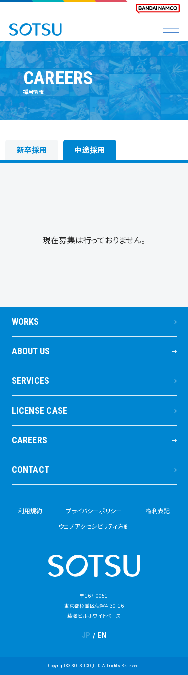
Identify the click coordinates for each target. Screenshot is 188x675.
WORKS (25, 321)
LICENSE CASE (40, 410)
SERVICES (31, 380)
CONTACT (31, 469)
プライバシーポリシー (94, 510)
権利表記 (158, 510)
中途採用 (89, 149)
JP (86, 635)
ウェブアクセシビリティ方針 (94, 526)
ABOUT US (31, 351)
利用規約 (30, 510)
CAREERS (30, 440)
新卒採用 (32, 149)
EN (102, 635)
